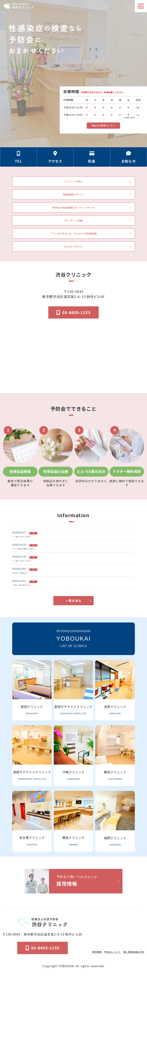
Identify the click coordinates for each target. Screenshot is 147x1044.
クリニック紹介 (73, 186)
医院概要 (84, 1015)
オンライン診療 (73, 235)
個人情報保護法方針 (130, 1015)
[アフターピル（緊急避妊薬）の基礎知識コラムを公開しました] (75, 578)
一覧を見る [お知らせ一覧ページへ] (73, 664)
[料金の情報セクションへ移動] (92, 160)
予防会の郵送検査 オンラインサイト (73, 218)
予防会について (103, 1015)
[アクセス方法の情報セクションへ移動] (55, 160)
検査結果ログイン (73, 202)
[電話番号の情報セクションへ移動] (18, 160)
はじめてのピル (73, 267)
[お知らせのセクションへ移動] (128, 160)
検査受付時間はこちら (103, 124)
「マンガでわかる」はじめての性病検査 (73, 251)
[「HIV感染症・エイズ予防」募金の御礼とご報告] (75, 638)
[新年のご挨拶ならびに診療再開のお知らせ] (75, 618)
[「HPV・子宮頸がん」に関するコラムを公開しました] (75, 557)
